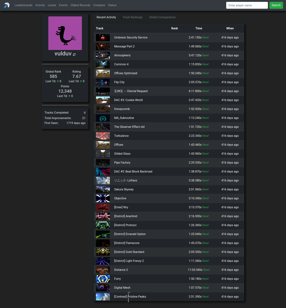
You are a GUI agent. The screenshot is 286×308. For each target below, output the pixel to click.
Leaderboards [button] (23, 5)
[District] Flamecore (126, 243)
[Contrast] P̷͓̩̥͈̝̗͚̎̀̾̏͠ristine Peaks (130, 297)
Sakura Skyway (124, 189)
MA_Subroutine (124, 118)
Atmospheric (122, 55)
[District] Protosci (125, 225)
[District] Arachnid (125, 216)
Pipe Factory (122, 162)
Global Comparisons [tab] (162, 17)
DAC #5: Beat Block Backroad (133, 171)
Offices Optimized (125, 73)
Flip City (119, 82)
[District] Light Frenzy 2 (129, 261)
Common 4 (121, 64)
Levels (52, 5)
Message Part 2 (124, 46)
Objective (120, 198)
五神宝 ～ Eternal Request (131, 91)
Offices (118, 145)
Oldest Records (80, 5)
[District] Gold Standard (129, 252)
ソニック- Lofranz (125, 180)
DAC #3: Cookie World (128, 100)
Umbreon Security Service (130, 37)
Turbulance (121, 136)
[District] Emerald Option (130, 234)
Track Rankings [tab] (133, 17)
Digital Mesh (122, 288)
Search (276, 5)
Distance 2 (121, 270)
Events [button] (63, 5)
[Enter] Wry (121, 207)
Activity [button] (40, 5)
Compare (99, 5)
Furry (117, 279)
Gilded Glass (122, 154)
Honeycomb (122, 109)
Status (112, 5)
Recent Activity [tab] (106, 17)
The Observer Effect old (129, 127)
